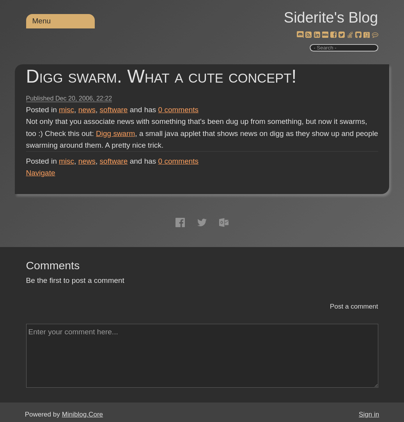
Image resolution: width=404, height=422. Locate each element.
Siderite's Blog (331, 17)
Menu (41, 21)
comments (178, 110)
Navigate (40, 173)
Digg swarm (115, 133)
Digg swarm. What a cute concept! (161, 76)
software (114, 110)
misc (66, 110)
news (87, 110)
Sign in (369, 414)
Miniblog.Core (82, 414)
